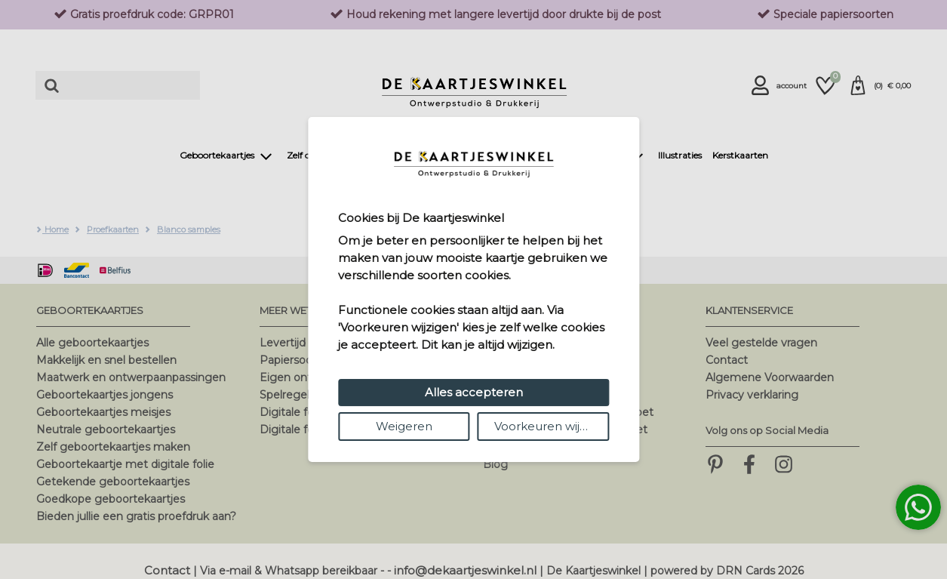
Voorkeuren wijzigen (552, 426)
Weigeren (404, 426)
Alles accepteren (474, 392)
